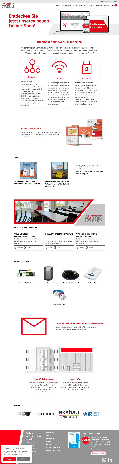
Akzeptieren (10, 459)
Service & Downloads (103, 1)
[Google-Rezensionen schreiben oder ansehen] (98, 453)
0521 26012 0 (30, 439)
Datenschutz (50, 439)
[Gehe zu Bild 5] (64, 33)
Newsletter (49, 444)
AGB (47, 436)
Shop (113, 5)
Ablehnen (23, 459)
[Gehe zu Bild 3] (59, 33)
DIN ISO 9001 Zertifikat (53, 450)
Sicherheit (82, 5)
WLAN (75, 5)
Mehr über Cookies (17, 454)
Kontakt (106, 5)
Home (58, 5)
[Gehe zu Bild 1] (54, 33)
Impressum (50, 433)
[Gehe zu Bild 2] (57, 33)
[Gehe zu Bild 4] (62, 33)
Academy (91, 5)
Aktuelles (99, 5)
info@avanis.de (31, 442)
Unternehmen (66, 5)
